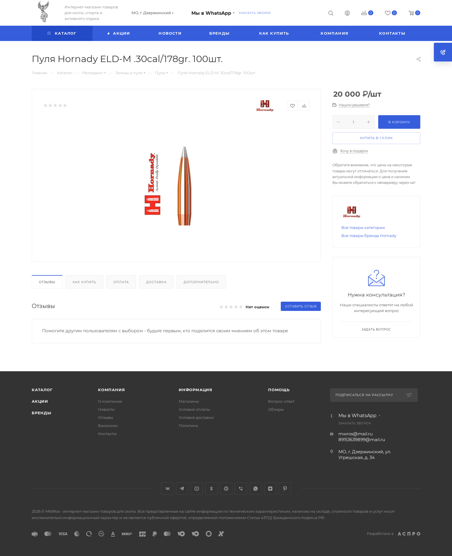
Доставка (156, 282)
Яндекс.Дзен (270, 488)
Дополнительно (201, 282)
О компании (110, 401)
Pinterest (285, 488)
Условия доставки (196, 417)
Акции (40, 401)
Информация (195, 389)
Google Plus (226, 488)
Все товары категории (363, 227)
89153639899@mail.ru (361, 439)
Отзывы (47, 282)
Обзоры (276, 409)
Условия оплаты (194, 409)
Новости (106, 409)
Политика (188, 425)
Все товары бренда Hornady (368, 235)
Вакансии (108, 425)
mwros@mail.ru (355, 433)
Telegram (182, 488)
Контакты (107, 433)
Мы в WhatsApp (211, 13)
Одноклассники (211, 488)
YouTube (197, 488)
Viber (241, 488)
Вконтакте (167, 488)
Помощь (279, 389)
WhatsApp (255, 488)
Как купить (84, 282)
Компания (111, 389)
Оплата (121, 282)
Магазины (189, 401)
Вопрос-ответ (281, 401)
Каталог (42, 389)
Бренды (41, 413)
